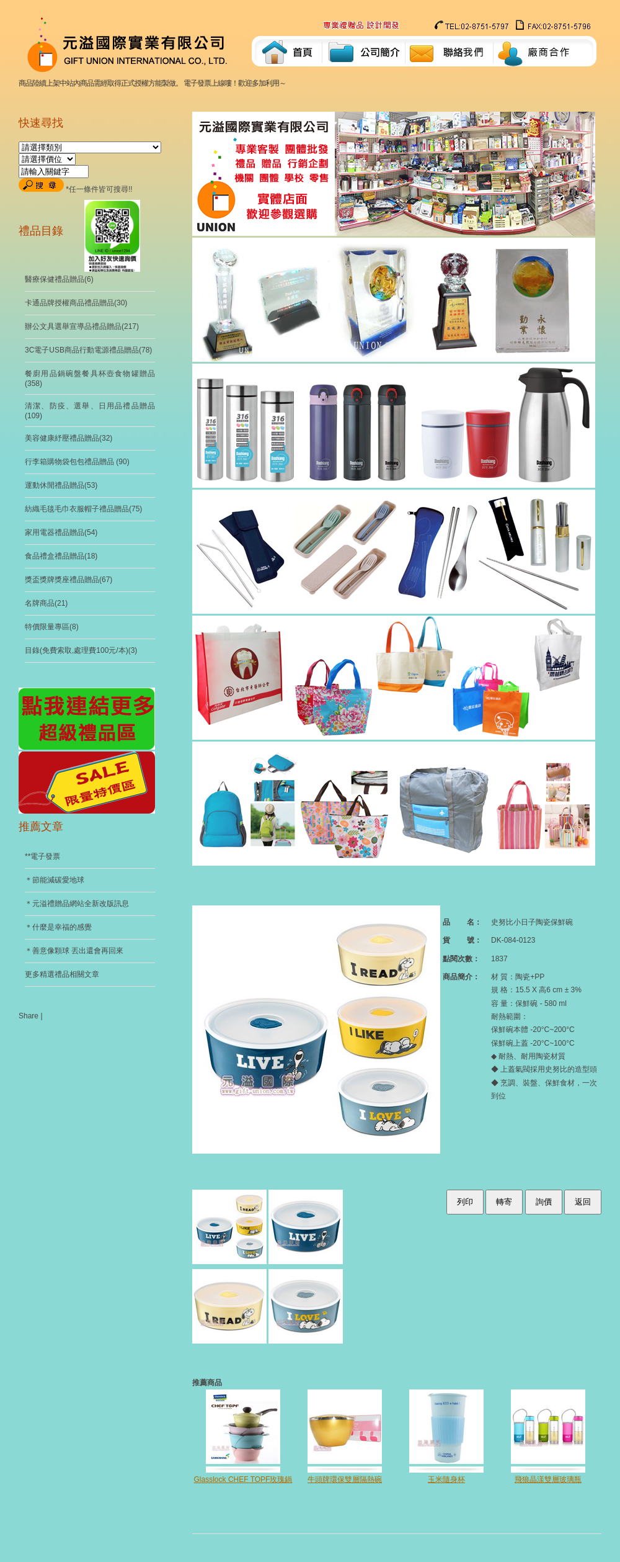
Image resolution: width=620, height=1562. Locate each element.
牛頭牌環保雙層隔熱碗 (345, 1479)
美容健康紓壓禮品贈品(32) (68, 438)
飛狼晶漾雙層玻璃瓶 (548, 1479)
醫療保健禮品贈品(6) (59, 279)
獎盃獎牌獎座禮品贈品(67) (68, 579)
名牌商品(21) (46, 603)
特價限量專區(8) (52, 626)
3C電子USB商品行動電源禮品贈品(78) (88, 350)
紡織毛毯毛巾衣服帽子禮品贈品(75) (83, 509)
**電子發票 (42, 856)
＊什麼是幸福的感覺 (58, 927)
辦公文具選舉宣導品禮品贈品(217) (82, 326)
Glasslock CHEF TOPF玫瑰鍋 (243, 1479)
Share (28, 1016)
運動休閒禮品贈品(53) (61, 485)
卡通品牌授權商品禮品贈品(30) (76, 302)
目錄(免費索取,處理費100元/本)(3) (81, 650)
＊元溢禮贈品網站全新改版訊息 (77, 903)
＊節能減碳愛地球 (54, 880)
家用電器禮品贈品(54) (61, 532)
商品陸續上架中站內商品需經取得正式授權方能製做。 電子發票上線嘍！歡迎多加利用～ (154, 83)
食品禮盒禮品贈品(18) (61, 556)
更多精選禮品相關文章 (62, 974)
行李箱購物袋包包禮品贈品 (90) (77, 461)
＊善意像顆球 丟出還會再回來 (74, 950)
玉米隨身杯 (446, 1479)
